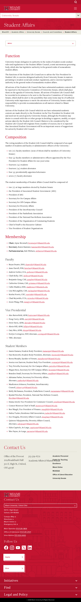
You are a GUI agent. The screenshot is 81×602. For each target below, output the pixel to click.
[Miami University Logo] (12, 8)
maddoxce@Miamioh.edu (37, 287)
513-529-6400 (20, 535)
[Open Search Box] (75, 2)
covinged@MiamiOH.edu (48, 334)
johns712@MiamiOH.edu (26, 387)
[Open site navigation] (75, 8)
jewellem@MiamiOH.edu (64, 401)
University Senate (10, 15)
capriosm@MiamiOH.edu (40, 427)
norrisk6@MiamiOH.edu (36, 294)
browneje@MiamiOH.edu (39, 243)
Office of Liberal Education (63, 475)
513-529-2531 (25, 532)
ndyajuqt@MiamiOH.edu (28, 423)
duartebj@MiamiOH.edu (35, 264)
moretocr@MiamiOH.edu (46, 405)
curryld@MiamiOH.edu (34, 319)
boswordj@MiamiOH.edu (62, 354)
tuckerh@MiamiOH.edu (54, 413)
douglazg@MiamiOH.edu (52, 417)
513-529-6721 (34, 456)
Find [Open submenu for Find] (7, 587)
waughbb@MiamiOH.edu (52, 409)
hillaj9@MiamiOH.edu (33, 326)
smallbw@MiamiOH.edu (58, 373)
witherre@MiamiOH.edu (46, 251)
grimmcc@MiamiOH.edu (39, 283)
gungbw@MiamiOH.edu (37, 279)
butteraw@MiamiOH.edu (39, 315)
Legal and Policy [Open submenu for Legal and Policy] (16, 594)
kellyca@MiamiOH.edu (33, 275)
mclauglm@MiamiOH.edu (39, 290)
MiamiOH (5, 32)
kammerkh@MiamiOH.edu (42, 247)
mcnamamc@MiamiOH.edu (62, 391)
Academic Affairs (18, 32)
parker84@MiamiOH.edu (28, 380)
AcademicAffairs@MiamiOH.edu (39, 460)
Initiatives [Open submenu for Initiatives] (11, 580)
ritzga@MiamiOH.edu (32, 330)
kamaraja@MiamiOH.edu (53, 351)
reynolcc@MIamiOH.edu (37, 298)
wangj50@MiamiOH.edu (34, 302)
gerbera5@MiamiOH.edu (37, 272)
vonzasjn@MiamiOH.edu (62, 362)
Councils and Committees (52, 32)
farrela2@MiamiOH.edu (34, 268)
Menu (10, 43)
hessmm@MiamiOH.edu (59, 369)
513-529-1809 (21, 529)
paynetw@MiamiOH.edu (37, 431)
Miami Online (58, 467)
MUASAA (56, 471)
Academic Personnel (60, 456)
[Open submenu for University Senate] (78, 15)
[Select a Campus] (40, 505)
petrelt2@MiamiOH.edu (59, 366)
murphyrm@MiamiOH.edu (49, 358)
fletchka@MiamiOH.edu (19, 398)
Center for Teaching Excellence (60, 462)
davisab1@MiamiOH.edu (34, 322)
